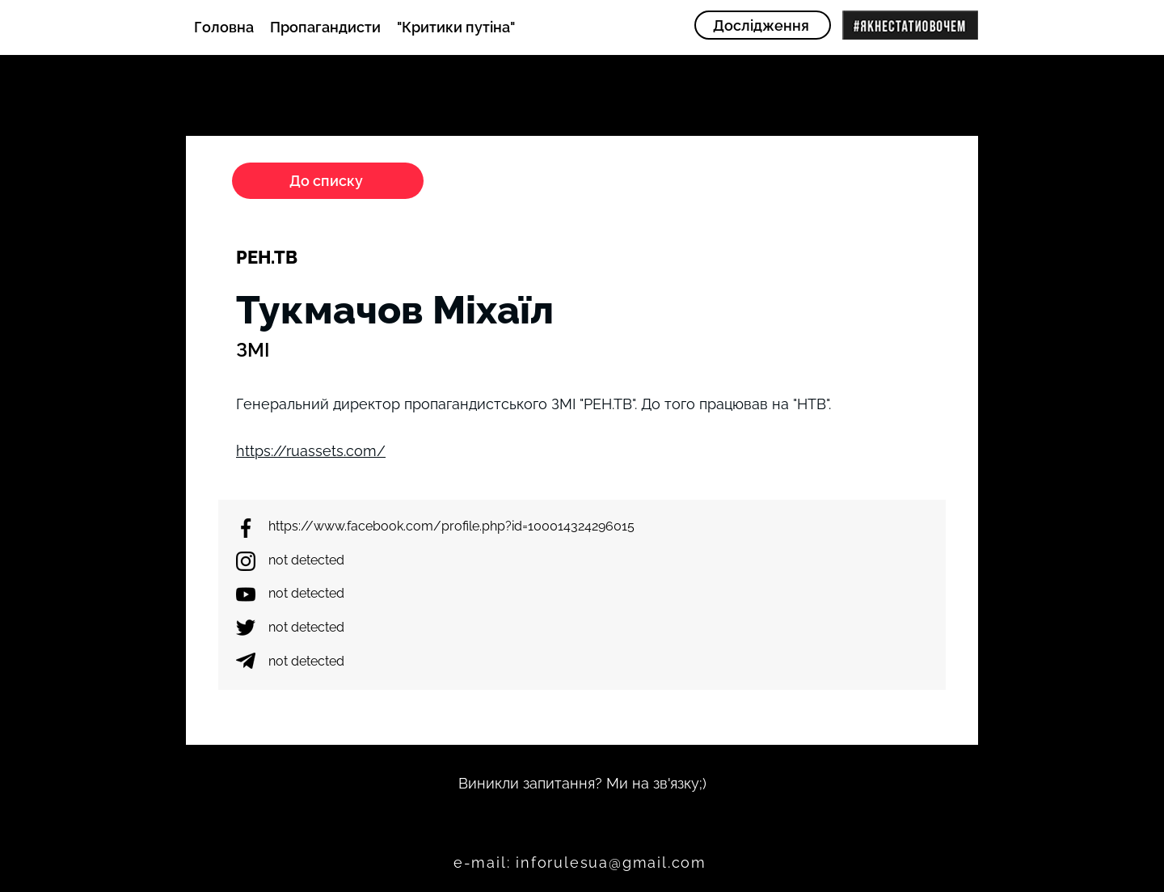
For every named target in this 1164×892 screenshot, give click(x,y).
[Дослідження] (762, 25)
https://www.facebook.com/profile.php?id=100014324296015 (451, 526)
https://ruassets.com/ (311, 450)
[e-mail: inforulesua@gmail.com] (581, 863)
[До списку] (328, 181)
